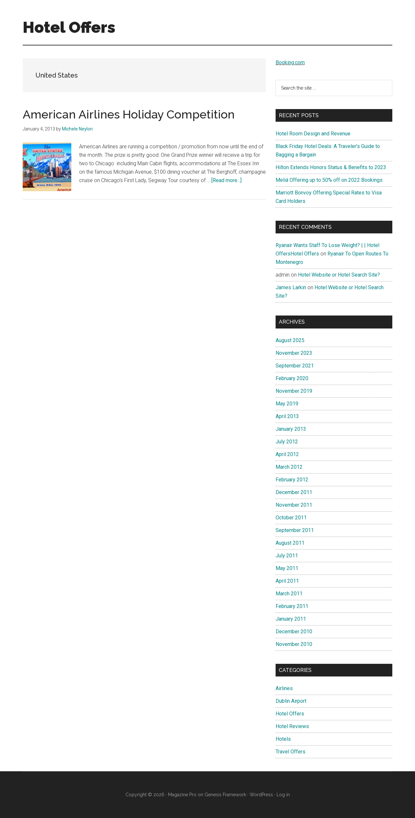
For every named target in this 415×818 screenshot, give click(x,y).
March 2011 (289, 593)
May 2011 (287, 568)
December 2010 (294, 631)
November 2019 (294, 391)
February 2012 (292, 480)
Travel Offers (290, 752)
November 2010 (294, 644)
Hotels (283, 739)
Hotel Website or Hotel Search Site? (339, 275)
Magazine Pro (182, 794)
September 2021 (295, 366)
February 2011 (292, 606)
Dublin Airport (291, 701)
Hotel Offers (69, 27)
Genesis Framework (225, 794)
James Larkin (291, 287)
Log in (283, 794)
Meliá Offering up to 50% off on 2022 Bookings (329, 180)
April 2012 (287, 454)
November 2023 (294, 353)
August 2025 (290, 340)
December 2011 (294, 492)
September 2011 (295, 530)
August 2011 (290, 543)
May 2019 (287, 404)
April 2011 (287, 581)
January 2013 (291, 429)
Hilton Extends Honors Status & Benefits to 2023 (331, 167)
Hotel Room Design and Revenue (313, 133)
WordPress (261, 794)
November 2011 (294, 505)
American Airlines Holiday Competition (129, 114)
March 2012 (289, 467)
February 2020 (292, 378)
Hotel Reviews (292, 726)
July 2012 (287, 442)
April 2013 (287, 416)
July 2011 (287, 555)
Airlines (284, 688)
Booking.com (290, 62)
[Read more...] (226, 180)
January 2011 (291, 619)
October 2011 (291, 517)
